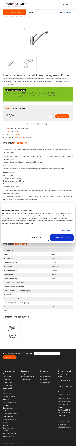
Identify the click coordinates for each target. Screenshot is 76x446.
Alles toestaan (62, 237)
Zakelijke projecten (9, 434)
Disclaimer (6, 379)
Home (4, 16)
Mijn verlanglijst (44, 382)
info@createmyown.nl (65, 386)
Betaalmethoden (9, 385)
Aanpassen (37, 237)
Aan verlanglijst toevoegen (37, 124)
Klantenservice (65, 12)
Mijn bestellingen (45, 377)
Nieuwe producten (27, 377)
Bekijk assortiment (14, 12)
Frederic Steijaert (9, 436)
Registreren (43, 374)
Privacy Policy (8, 382)
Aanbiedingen (26, 379)
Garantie (6, 405)
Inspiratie (6, 425)
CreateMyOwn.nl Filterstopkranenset (13, 336)
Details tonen (65, 230)
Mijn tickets (43, 379)
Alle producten (26, 374)
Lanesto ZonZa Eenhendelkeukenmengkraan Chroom (20, 16)
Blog (31, 12)
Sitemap (6, 399)
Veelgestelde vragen (10, 402)
